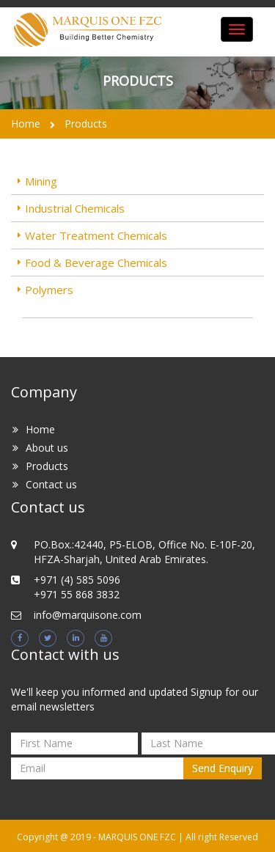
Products (86, 124)
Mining (41, 181)
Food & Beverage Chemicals (96, 262)
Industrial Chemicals (75, 208)
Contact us (51, 484)
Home (25, 124)
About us (47, 448)
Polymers (49, 289)
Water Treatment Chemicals (96, 235)
